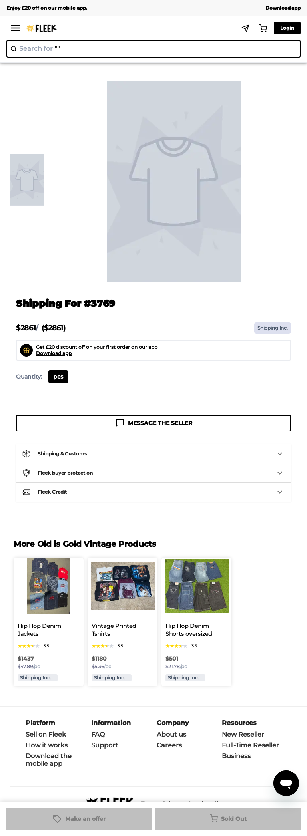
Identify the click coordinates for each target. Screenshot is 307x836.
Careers (169, 745)
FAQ (98, 734)
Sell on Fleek (46, 734)
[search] (153, 49)
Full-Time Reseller (250, 745)
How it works (47, 745)
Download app (54, 353)
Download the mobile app (49, 759)
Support (104, 745)
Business (236, 756)
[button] (153, 453)
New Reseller (243, 734)
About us (171, 734)
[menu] (16, 28)
